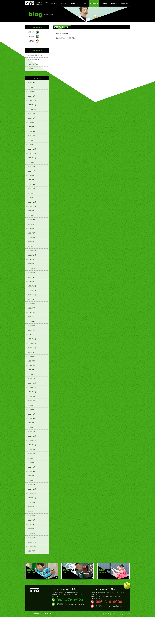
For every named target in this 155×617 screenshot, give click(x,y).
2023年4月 (31, 233)
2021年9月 (31, 299)
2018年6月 (31, 462)
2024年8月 (31, 167)
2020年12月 (32, 339)
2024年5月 (31, 180)
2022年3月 (31, 281)
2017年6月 (31, 515)
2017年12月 (32, 489)
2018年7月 (31, 458)
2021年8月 (31, 303)
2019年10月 (32, 392)
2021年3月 (31, 325)
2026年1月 (31, 96)
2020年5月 (31, 365)
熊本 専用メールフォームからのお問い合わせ (109, 606)
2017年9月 (31, 502)
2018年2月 (31, 480)
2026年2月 (31, 91)
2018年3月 (31, 476)
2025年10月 (32, 109)
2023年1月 (31, 246)
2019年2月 (31, 427)
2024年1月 (31, 197)
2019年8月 (31, 401)
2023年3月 (31, 237)
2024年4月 (31, 184)
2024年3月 (31, 189)
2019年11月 (32, 387)
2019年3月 (31, 423)
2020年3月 (31, 374)
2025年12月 (32, 100)
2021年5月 (31, 317)
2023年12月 (32, 202)
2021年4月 (31, 321)
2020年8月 (31, 356)
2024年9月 (31, 162)
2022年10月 (32, 255)
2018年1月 (31, 485)
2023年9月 (31, 211)
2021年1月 (31, 334)
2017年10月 (32, 498)
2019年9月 (31, 396)
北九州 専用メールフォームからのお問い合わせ (70, 604)
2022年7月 (31, 268)
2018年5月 (31, 467)
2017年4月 (31, 524)
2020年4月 (31, 370)
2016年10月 (32, 546)
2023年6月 (31, 224)
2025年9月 (31, 114)
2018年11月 (32, 440)
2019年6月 (31, 409)
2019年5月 (31, 414)
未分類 (30, 68)
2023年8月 (31, 215)
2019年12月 (32, 383)
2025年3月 (31, 136)
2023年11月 (32, 206)
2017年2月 (31, 533)
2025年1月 (31, 144)
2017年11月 (32, 493)
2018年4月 (31, 471)
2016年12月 (32, 542)
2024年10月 (32, 158)
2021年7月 (31, 308)
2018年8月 (31, 454)
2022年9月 (31, 259)
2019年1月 (31, 432)
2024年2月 (31, 193)
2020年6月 (31, 361)
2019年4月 (31, 418)
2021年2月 (31, 330)
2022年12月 (32, 250)
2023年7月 (31, 220)
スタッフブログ (33, 64)
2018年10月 (32, 445)
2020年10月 (32, 348)
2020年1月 (31, 379)
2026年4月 (31, 83)
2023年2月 (31, 242)
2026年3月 (31, 87)
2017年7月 (31, 511)
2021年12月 (32, 286)
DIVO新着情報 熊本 (34, 60)
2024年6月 (31, 175)
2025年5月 (31, 127)
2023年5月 (31, 228)
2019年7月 (31, 405)
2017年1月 (31, 538)
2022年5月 (31, 273)
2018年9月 (31, 449)
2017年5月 (31, 520)
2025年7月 (31, 122)
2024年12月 (32, 149)
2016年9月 (31, 551)
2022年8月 (31, 264)
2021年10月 (32, 295)
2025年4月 (31, 131)
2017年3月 (31, 529)
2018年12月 (32, 436)
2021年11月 (32, 290)
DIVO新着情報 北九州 (35, 55)
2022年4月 (31, 277)
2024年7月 (31, 171)
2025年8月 (31, 118)
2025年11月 (32, 105)
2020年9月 (31, 352)
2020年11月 (32, 343)
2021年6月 (31, 312)
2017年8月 (31, 507)
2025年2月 (31, 140)
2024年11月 (32, 153)
